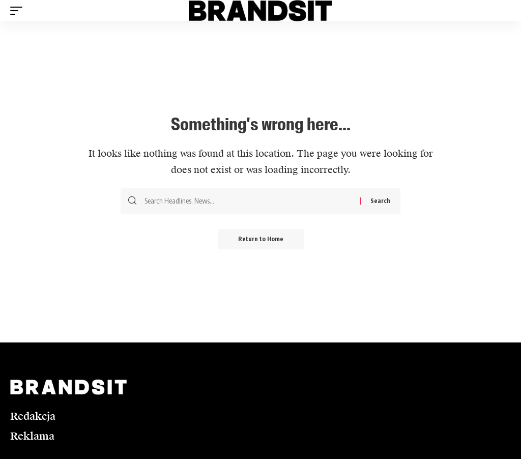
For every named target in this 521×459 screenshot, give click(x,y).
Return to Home (260, 239)
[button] (18, 11)
